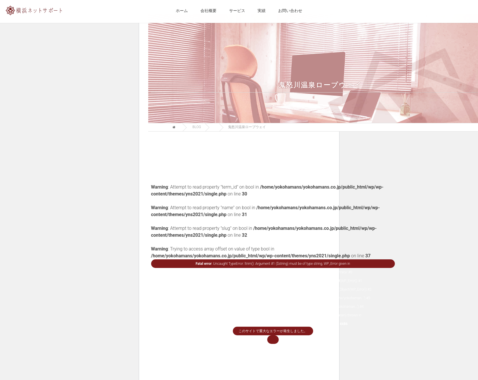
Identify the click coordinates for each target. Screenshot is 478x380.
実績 (261, 10)
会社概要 (208, 10)
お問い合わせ (290, 10)
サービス (237, 10)
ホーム (182, 10)
